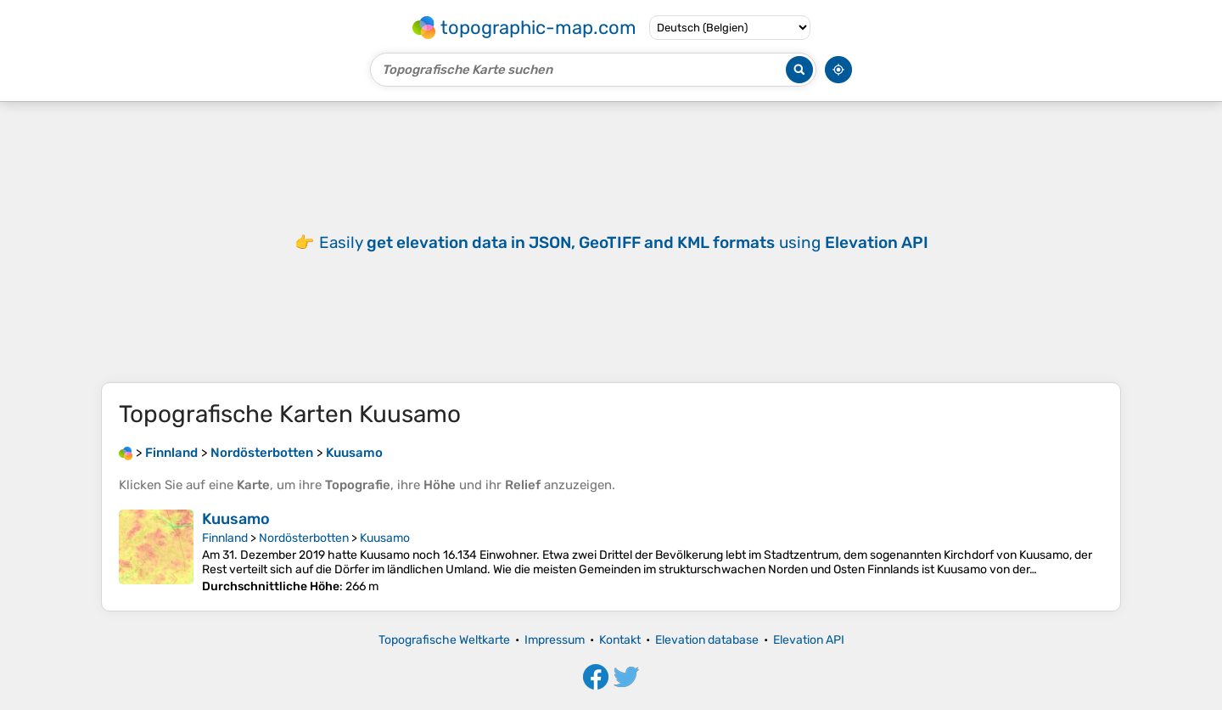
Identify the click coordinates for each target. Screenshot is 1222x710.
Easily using (623, 242)
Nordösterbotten (304, 538)
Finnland (225, 538)
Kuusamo (236, 519)
